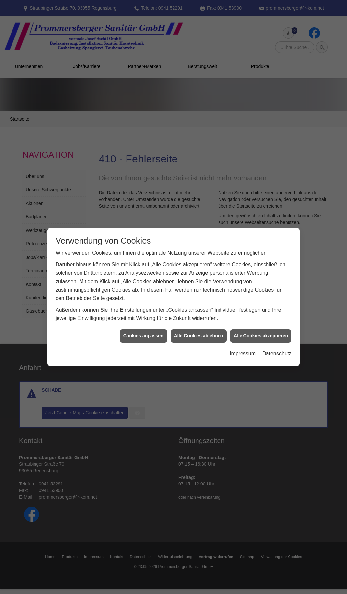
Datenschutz (276, 346)
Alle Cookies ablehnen (198, 329)
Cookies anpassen (143, 329)
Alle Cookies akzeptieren (261, 329)
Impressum (243, 346)
